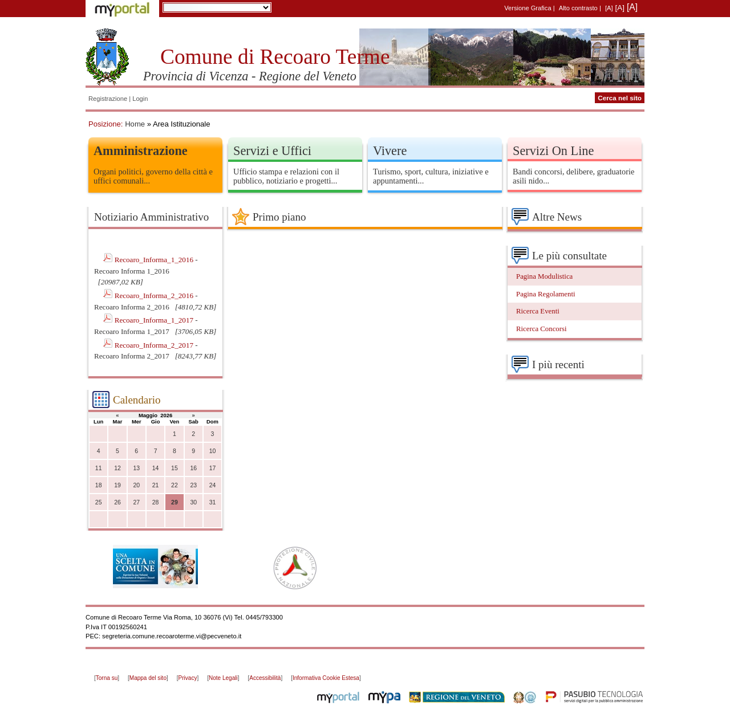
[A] (609, 8)
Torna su (106, 678)
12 (117, 468)
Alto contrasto (578, 8)
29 (174, 502)
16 (193, 468)
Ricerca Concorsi (541, 329)
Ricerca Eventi (537, 311)
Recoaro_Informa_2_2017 (155, 345)
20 (136, 485)
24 (212, 485)
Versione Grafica (527, 8)
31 (212, 502)
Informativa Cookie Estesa (326, 678)
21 (155, 485)
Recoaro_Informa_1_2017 (155, 320)
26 (117, 502)
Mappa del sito (148, 678)
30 (193, 502)
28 (155, 502)
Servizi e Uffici (272, 151)
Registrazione (107, 98)
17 (212, 468)
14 (155, 468)
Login (140, 98)
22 (174, 485)
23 (193, 485)
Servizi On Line (553, 151)
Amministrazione (141, 151)
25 (98, 502)
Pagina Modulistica (544, 276)
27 (136, 502)
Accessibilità (265, 678)
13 (136, 468)
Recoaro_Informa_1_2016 (155, 259)
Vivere (390, 151)
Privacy (188, 678)
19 (117, 485)
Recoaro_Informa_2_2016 (155, 295)
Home (135, 124)
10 (212, 451)
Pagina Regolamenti (545, 294)
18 (98, 485)
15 (174, 468)
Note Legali (223, 678)
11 (98, 468)
